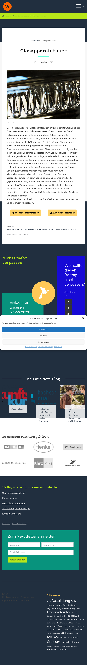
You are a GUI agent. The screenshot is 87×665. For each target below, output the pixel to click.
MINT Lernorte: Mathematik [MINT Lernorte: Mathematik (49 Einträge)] (70, 626)
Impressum (58, 347)
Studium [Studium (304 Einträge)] (53, 642)
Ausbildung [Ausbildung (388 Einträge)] (60, 601)
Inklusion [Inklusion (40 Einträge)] (58, 619)
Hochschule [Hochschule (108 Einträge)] (72, 615)
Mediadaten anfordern (13, 503)
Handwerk (32, 229)
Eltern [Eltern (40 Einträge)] (64, 608)
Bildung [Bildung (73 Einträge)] (58, 605)
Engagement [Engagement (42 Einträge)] (76, 608)
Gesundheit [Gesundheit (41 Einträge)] (51, 616)
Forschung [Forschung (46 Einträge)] (73, 612)
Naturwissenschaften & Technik (64, 229)
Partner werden (10, 498)
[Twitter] (68, 302)
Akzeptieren (43, 329)
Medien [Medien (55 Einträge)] (72, 623)
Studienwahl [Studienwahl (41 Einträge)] (73, 637)
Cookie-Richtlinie (31, 347)
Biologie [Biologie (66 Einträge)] (66, 605)
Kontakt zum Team (11, 513)
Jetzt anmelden (17, 559)
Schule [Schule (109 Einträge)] (66, 633)
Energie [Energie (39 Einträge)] (68, 608)
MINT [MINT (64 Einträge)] (56, 626)
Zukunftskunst (17, 409)
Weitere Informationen (27, 212)
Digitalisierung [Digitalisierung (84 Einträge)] (54, 608)
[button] (83, 318)
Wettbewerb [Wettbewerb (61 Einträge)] (52, 649)
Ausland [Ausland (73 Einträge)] (74, 601)
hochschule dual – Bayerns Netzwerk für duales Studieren (45, 415)
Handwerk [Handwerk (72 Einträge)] (60, 616)
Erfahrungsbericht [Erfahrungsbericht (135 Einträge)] (58, 612)
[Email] (68, 314)
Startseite (35, 41)
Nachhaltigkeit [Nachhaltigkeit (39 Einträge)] (52, 633)
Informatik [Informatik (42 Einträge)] (50, 619)
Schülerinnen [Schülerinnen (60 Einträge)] (63, 637)
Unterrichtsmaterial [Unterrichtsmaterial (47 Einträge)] (54, 646)
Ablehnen (43, 336)
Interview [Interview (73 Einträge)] (65, 619)
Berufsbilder (22, 229)
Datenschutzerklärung (45, 347)
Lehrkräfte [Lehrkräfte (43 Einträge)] (59, 623)
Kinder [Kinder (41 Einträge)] (72, 619)
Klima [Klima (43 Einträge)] (77, 619)
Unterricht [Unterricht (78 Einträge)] (75, 642)
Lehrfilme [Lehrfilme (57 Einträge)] (51, 623)
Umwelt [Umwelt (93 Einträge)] (65, 642)
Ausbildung (11, 229)
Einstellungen (43, 342)
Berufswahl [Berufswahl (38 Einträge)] (50, 605)
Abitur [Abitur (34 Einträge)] (49, 601)
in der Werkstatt (43, 229)
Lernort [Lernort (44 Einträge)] (66, 623)
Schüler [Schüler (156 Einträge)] (52, 636)
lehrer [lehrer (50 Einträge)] (82, 619)
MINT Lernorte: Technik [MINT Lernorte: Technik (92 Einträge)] (70, 629)
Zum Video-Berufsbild (63, 212)
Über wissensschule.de (13, 493)
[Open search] (83, 6)
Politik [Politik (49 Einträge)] (59, 633)
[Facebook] (68, 308)
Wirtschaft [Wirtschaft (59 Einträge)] (62, 649)
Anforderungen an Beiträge (16, 508)
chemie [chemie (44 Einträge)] (73, 605)
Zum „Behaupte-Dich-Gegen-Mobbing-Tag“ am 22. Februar (75, 415)
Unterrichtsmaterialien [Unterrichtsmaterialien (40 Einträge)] (69, 646)
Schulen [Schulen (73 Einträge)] (74, 633)
